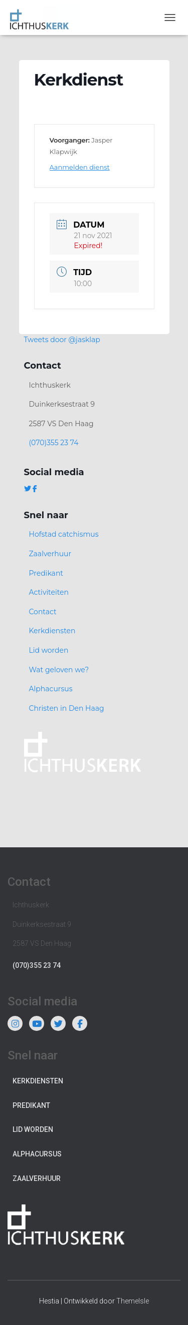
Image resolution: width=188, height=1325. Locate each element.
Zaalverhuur (50, 553)
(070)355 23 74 (54, 442)
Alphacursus (51, 688)
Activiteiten (49, 592)
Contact (43, 611)
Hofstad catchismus (64, 534)
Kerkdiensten (52, 630)
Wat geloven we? (59, 669)
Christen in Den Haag (66, 708)
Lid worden (49, 650)
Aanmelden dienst (80, 167)
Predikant (46, 573)
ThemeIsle (132, 1301)
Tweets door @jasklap (62, 339)
